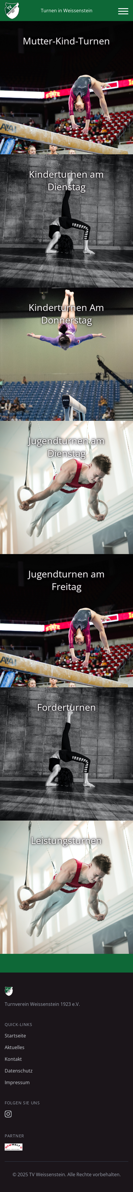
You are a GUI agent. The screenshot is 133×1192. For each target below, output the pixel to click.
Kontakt (13, 1059)
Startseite (15, 1035)
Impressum (17, 1082)
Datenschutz (19, 1071)
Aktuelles (14, 1047)
